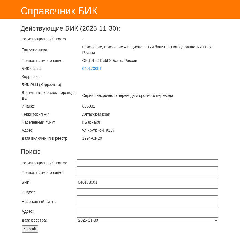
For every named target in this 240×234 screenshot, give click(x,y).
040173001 (92, 68)
